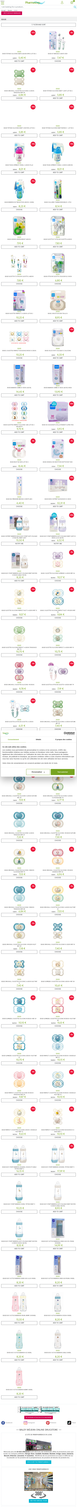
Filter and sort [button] (38, 25)
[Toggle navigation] (2, 2)
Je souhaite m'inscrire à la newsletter (38, 1417)
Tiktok (71, 1423)
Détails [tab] (38, 739)
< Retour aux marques (12, 13)
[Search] (37, 7)
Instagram (29, 1423)
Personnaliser (38, 772)
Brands (10, 10)
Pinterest (51, 1423)
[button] (62, 2)
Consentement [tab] (13, 739)
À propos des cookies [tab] (63, 739)
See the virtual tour (38, 1501)
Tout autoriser (62, 772)
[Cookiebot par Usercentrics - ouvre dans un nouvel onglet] (65, 733)
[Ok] (75, 7)
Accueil (3, 10)
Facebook (6, 1423)
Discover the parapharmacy (38, 1462)
